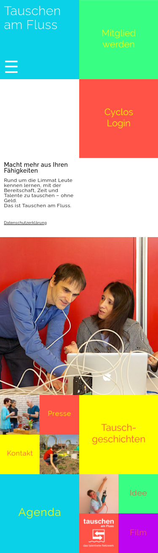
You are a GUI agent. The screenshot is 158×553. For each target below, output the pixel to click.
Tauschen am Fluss (32, 18)
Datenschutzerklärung (25, 223)
